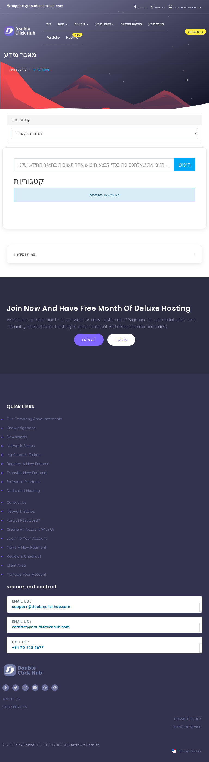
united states (186, 751)
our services (14, 707)
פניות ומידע (104, 24)
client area (16, 565)
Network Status (21, 445)
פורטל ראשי (18, 69)
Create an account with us (31, 529)
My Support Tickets (24, 454)
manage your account (26, 574)
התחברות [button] (195, 31)
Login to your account (27, 538)
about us (11, 699)
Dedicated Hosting (23, 490)
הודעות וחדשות (131, 24)
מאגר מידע (156, 24)
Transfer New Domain (26, 472)
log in (121, 339)
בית (48, 24)
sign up (89, 339)
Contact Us (16, 502)
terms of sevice (186, 726)
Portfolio (53, 37)
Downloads (17, 436)
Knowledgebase (21, 427)
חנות (63, 24)
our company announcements (34, 418)
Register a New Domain (28, 463)
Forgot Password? (23, 520)
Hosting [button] (74, 36)
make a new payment (26, 547)
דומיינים (81, 24)
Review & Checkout (24, 556)
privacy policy (187, 719)
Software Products (24, 481)
